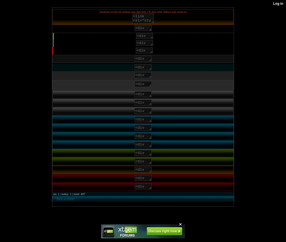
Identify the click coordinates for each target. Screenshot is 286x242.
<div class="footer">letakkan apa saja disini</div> (143, 112)
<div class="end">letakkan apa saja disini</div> (143, 30)
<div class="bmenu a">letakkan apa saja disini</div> (143, 158)
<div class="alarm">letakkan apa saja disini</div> (143, 204)
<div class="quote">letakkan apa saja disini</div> (144, 46)
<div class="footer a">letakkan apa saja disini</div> (143, 121)
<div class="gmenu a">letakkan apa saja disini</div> (143, 176)
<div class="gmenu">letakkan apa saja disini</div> (143, 167)
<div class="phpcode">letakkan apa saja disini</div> (143, 73)
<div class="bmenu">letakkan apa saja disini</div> (143, 130)
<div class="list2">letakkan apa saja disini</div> (143, 82)
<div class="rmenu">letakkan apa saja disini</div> (143, 195)
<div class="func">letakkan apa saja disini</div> (144, 39)
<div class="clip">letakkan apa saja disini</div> (143, 92)
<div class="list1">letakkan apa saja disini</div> (143, 64)
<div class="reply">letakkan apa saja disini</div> (144, 55)
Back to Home (65, 217)
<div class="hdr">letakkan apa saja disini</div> (143, 149)
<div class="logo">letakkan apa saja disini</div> (143, 186)
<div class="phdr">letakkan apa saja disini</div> (143, 140)
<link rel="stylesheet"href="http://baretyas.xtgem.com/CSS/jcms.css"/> (143, 19)
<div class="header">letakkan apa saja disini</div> (143, 103)
